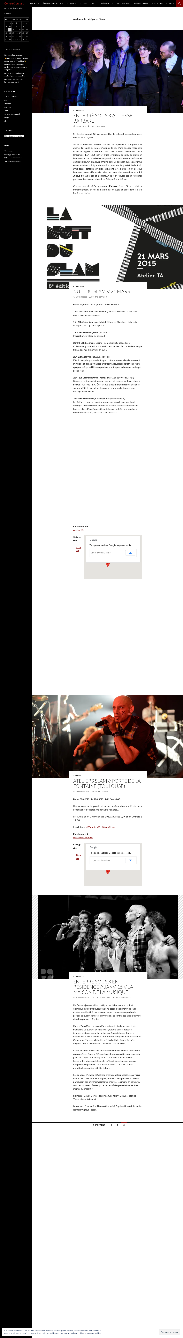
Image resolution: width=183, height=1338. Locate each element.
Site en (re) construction (13, 55)
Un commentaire (123, 998)
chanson (7, 104)
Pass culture (157, 3)
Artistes (70, 3)
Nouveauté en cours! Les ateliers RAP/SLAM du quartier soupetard (16, 67)
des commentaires (13, 158)
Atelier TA (78, 529)
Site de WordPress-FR (13, 161)
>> (26, 19)
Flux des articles (12, 154)
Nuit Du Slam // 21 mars (101, 291)
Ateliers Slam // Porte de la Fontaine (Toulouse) (107, 783)
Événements (106, 3)
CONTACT (170, 3)
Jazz (6, 111)
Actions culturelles (88, 3)
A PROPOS (33, 3)
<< (6, 19)
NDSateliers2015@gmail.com (100, 827)
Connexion (8, 151)
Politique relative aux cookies (89, 1333)
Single (6, 117)
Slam (81, 110)
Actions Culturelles (11, 97)
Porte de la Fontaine (83, 837)
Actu (76, 110)
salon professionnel (12, 114)
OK (130, 553)
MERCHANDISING (123, 3)
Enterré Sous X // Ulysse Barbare (102, 118)
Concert (7, 107)
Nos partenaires (141, 3)
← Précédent (98, 1125)
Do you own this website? (101, 553)
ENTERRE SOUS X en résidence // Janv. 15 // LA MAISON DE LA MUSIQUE (103, 987)
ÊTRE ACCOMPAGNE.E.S (52, 3)
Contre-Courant (14, 3)
